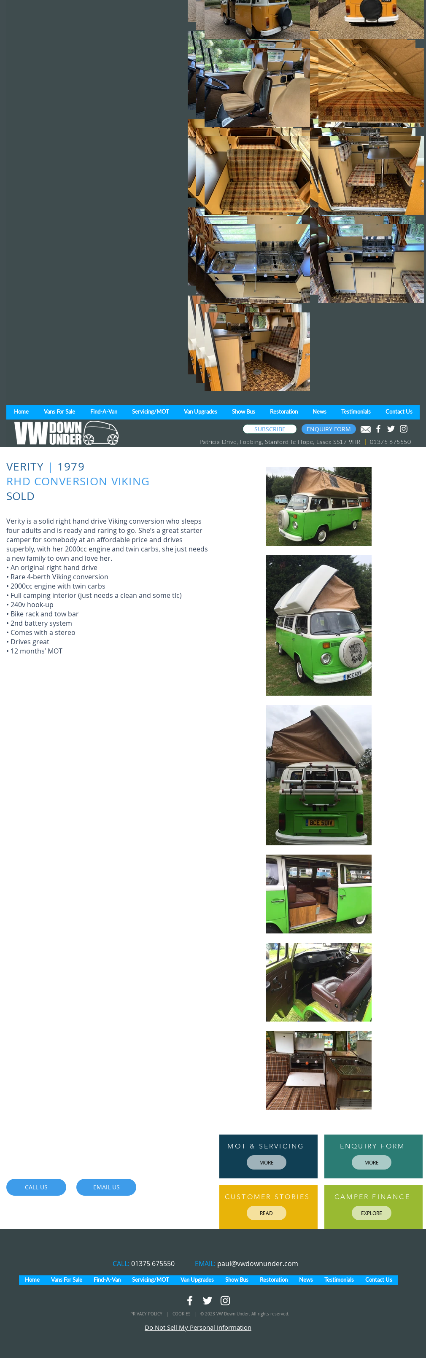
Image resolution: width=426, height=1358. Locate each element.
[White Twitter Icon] (391, 429)
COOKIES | (186, 1314)
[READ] (266, 1213)
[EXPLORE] (371, 1213)
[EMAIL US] (106, 1187)
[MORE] (266, 1162)
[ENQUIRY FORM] (329, 429)
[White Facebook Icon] (378, 429)
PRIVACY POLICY (147, 1314)
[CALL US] (36, 1187)
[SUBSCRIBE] (270, 429)
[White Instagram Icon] (404, 429)
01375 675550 (153, 1263)
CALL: (122, 1263)
